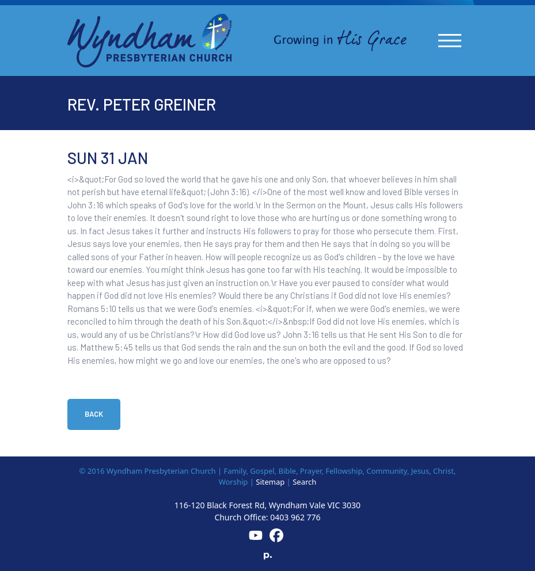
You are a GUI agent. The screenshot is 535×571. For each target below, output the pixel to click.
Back (94, 413)
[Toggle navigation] (449, 41)
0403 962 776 (295, 517)
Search (304, 482)
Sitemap (270, 482)
